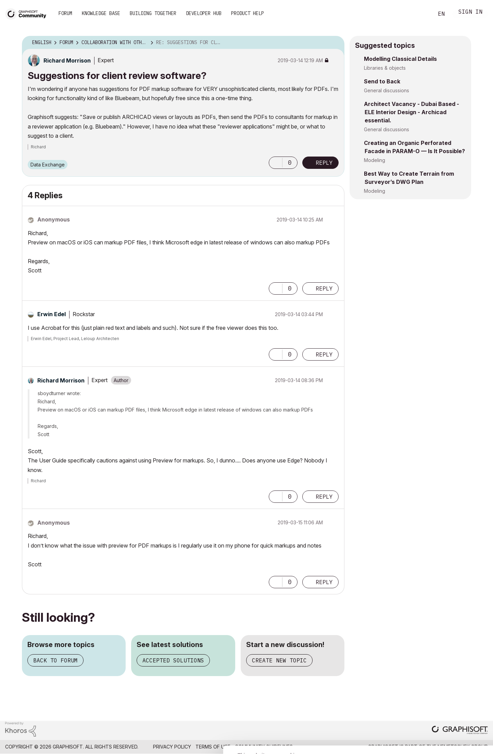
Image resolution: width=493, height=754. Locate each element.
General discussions (386, 90)
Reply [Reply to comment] (324, 288)
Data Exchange (47, 164)
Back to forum (55, 660)
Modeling (374, 160)
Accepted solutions (173, 660)
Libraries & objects (385, 68)
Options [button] (334, 43)
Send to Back (382, 81)
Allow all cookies (453, 675)
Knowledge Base (101, 13)
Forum (65, 13)
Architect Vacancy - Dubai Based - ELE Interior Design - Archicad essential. (411, 112)
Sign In (470, 12)
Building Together (153, 13)
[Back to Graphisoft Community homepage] (28, 13)
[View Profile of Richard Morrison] (67, 60)
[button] (275, 163)
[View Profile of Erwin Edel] (51, 314)
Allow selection (453, 692)
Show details (271, 745)
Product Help (247, 13)
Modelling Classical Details (400, 58)
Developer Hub (204, 13)
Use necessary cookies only (453, 713)
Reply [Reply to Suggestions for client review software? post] (324, 162)
